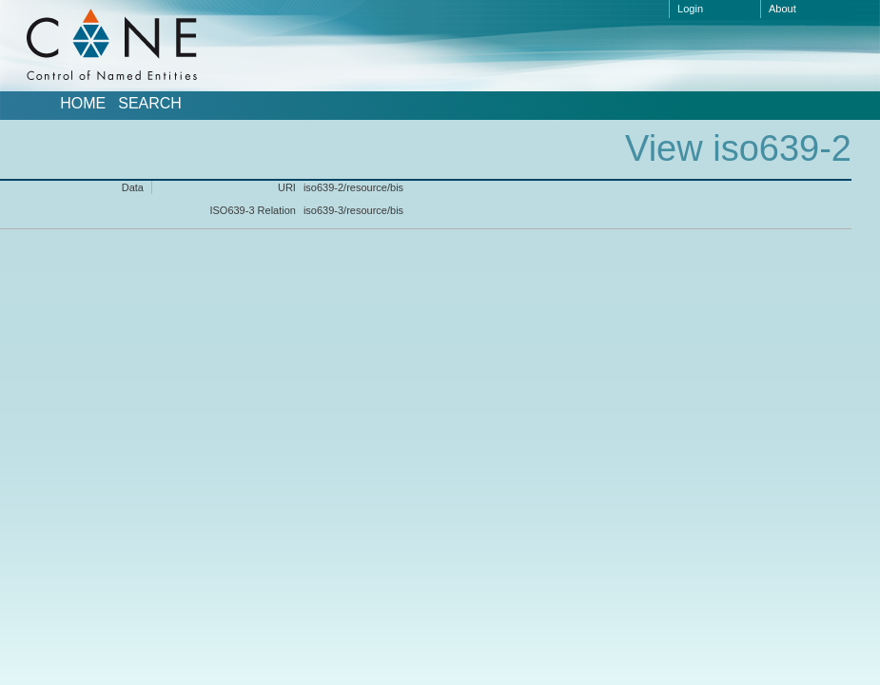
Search (150, 103)
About (782, 8)
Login (690, 8)
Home (83, 103)
